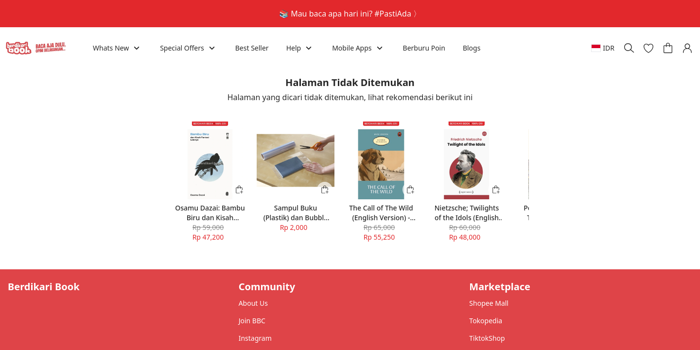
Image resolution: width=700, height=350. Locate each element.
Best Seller (252, 47)
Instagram (255, 338)
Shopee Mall (488, 303)
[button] (648, 48)
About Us (253, 303)
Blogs (472, 47)
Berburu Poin (424, 47)
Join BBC (252, 320)
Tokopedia (485, 320)
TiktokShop (487, 338)
